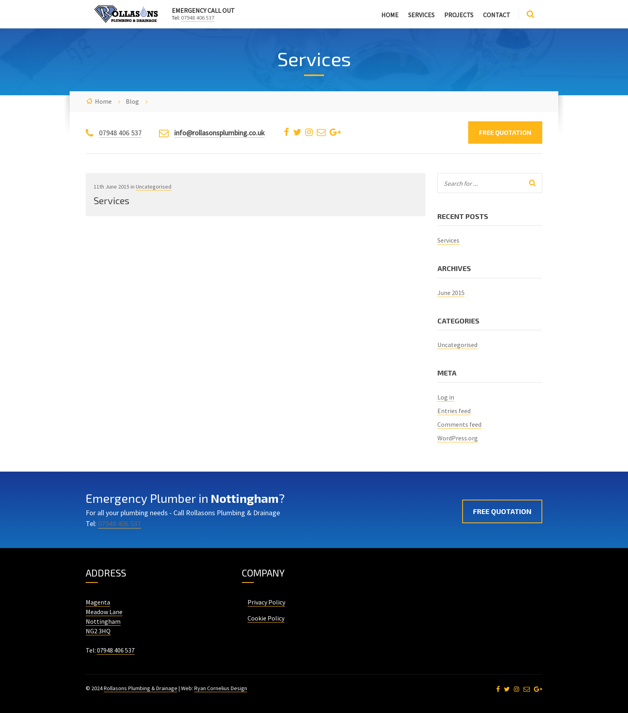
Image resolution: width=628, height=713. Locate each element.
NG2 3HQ (98, 631)
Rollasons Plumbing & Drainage (140, 688)
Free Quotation (505, 132)
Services (421, 15)
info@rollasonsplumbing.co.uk (219, 132)
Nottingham (103, 621)
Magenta (98, 602)
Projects (458, 15)
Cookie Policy (266, 618)
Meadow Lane (104, 612)
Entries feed (454, 411)
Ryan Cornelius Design (220, 688)
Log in (445, 397)
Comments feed (459, 424)
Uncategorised (153, 186)
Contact (496, 15)
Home (390, 15)
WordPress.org (457, 438)
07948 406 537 (197, 17)
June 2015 (451, 293)
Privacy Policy (266, 602)
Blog (132, 101)
